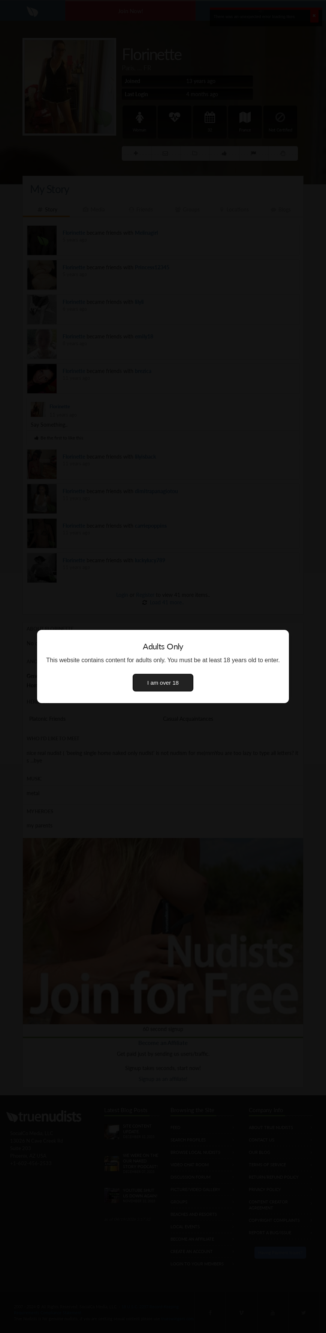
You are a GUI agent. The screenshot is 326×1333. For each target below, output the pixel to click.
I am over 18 (163, 682)
